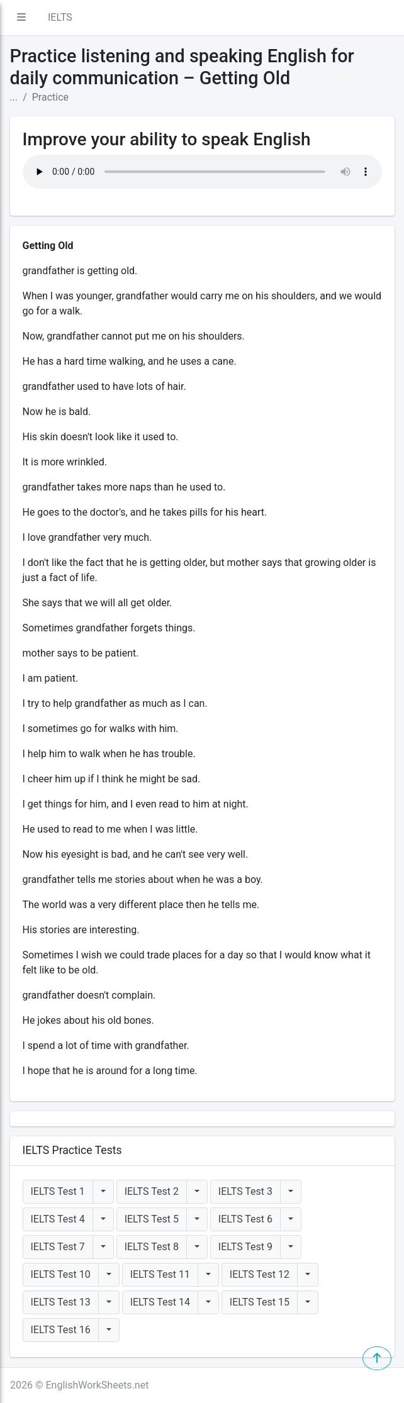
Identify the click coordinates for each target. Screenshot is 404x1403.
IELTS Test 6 (245, 1219)
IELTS (60, 17)
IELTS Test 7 (58, 1247)
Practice (50, 97)
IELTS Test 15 (259, 1302)
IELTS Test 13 (61, 1302)
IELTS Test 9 (245, 1247)
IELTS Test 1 (58, 1191)
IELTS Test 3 (245, 1191)
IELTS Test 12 (259, 1274)
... (14, 97)
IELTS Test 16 (61, 1330)
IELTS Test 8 (152, 1247)
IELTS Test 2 (152, 1191)
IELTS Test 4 (58, 1219)
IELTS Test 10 (61, 1274)
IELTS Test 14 (160, 1302)
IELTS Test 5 (152, 1219)
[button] (21, 17)
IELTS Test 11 (160, 1274)
